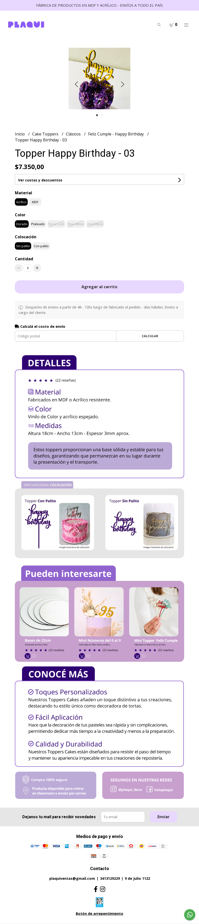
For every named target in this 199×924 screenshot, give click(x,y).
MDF (35, 202)
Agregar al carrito (99, 286)
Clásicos (74, 134)
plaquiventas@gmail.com (72, 878)
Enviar (163, 816)
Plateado (38, 224)
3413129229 (110, 878)
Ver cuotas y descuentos (40, 180)
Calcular (150, 336)
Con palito (41, 246)
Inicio (20, 134)
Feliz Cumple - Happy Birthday (116, 134)
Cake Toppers (45, 134)
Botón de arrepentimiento (99, 913)
